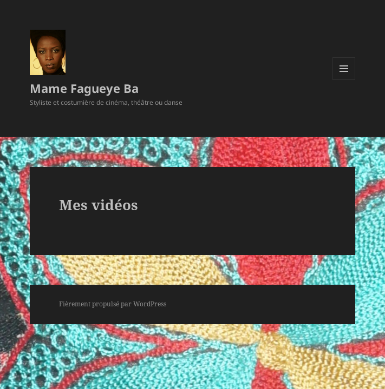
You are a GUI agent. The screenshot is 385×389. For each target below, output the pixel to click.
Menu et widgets (344, 79)
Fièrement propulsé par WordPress (112, 303)
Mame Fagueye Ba (84, 88)
